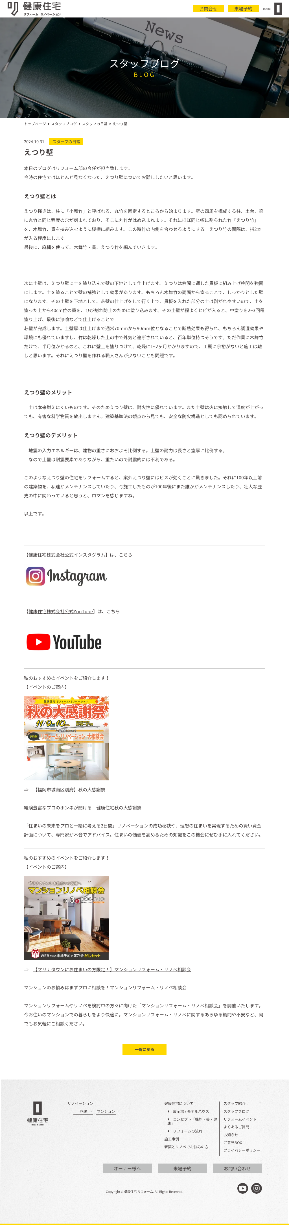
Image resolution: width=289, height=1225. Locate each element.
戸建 (83, 1111)
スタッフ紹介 (235, 1104)
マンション (106, 1111)
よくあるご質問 (236, 1127)
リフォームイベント (240, 1119)
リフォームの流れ (184, 1131)
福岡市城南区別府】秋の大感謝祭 (71, 789)
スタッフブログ (236, 1111)
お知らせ (231, 1135)
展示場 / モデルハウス (188, 1111)
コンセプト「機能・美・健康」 (192, 1121)
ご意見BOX (233, 1143)
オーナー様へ (127, 1168)
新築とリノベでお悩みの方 (186, 1147)
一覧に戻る (144, 1049)
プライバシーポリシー (242, 1150)
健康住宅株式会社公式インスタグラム (67, 554)
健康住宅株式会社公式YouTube (61, 611)
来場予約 (243, 8)
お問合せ (208, 8)
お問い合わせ (237, 1168)
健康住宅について (179, 1104)
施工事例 (171, 1139)
